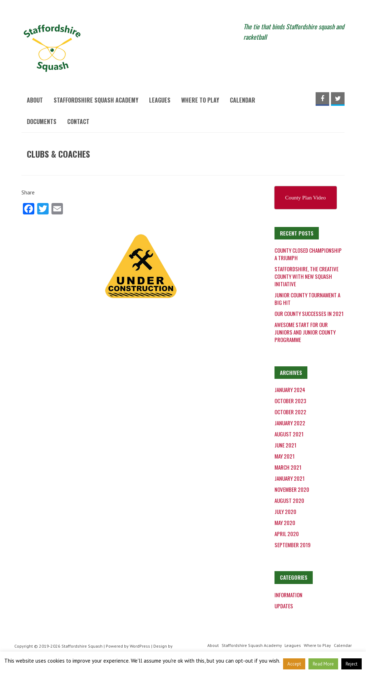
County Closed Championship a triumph (308, 254)
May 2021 (284, 456)
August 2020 (289, 500)
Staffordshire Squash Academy (96, 100)
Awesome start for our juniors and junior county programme (305, 332)
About (35, 100)
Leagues (159, 100)
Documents (41, 121)
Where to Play (200, 100)
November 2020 (291, 489)
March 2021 (287, 467)
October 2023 (290, 401)
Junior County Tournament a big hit (307, 298)
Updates (283, 606)
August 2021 (288, 434)
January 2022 (289, 423)
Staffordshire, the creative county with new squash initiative (306, 276)
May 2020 (284, 522)
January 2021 (289, 478)
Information (288, 595)
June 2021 (285, 445)
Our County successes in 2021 (308, 313)
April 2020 (286, 534)
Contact (78, 121)
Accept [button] (294, 664)
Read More (323, 664)
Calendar (242, 100)
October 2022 (290, 412)
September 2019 (292, 545)
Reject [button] (351, 664)
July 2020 (285, 511)
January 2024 (289, 390)
